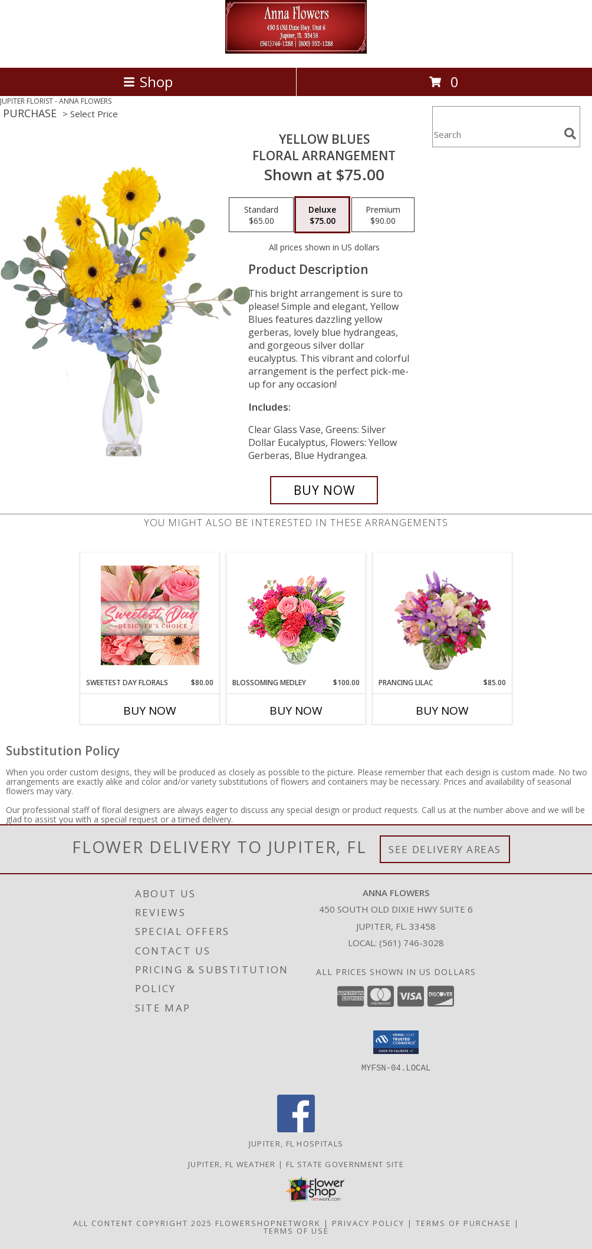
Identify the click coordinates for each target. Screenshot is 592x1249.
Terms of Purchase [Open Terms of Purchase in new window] (463, 1223)
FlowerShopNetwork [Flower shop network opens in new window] (268, 1223)
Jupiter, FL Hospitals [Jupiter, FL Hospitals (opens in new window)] (296, 1143)
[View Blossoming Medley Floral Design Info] (296, 615)
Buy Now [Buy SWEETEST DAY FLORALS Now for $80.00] (149, 710)
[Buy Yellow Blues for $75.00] (324, 490)
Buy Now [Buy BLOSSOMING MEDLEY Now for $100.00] (296, 710)
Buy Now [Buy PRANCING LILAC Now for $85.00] (442, 710)
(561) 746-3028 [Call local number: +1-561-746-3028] (411, 943)
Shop (148, 81)
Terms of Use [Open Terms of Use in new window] (296, 1230)
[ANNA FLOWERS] (296, 50)
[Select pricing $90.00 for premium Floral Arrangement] (383, 215)
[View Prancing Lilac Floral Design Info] (442, 615)
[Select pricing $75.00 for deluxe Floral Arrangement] (322, 215)
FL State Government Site (345, 1164)
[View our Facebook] (296, 1129)
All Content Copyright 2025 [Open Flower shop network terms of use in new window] (142, 1223)
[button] (396, 1042)
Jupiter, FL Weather (232, 1164)
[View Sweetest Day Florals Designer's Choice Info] (150, 615)
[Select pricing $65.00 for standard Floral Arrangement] (261, 215)
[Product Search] (496, 134)
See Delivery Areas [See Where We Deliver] (445, 849)
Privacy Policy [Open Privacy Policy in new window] (368, 1223)
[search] (570, 133)
